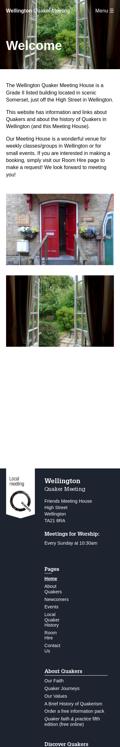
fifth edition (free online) (72, 721)
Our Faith (54, 680)
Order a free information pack (74, 711)
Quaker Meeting (38, 10)
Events (51, 606)
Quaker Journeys (62, 688)
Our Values (55, 696)
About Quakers (53, 589)
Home (50, 578)
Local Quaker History (52, 620)
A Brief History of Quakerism (73, 703)
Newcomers (56, 599)
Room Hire (50, 635)
